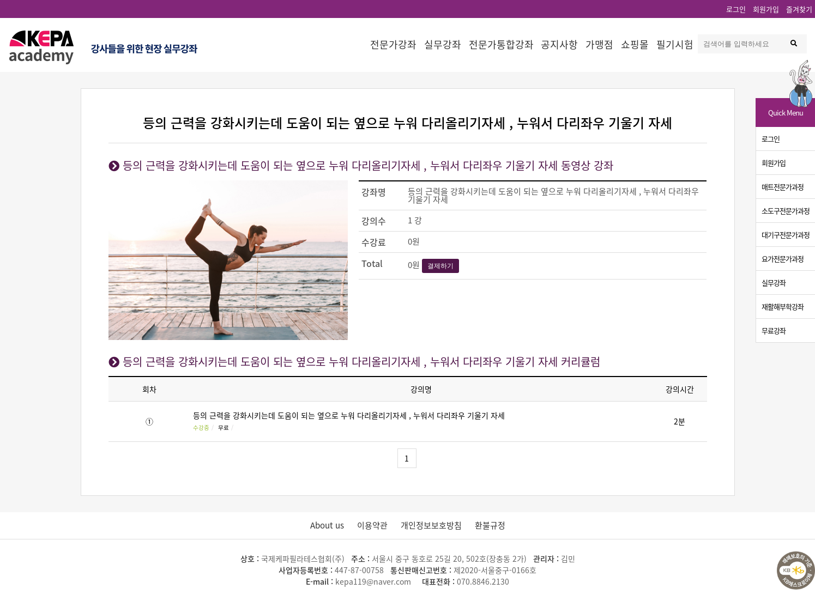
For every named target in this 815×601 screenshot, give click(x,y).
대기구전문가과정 (786, 234)
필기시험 (674, 44)
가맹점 (599, 44)
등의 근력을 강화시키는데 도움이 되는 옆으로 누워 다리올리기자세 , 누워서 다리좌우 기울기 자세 (349, 415)
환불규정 (490, 525)
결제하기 (440, 266)
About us (327, 525)
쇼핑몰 (635, 44)
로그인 (736, 9)
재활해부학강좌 (783, 306)
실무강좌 (442, 44)
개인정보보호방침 (431, 525)
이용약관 (372, 525)
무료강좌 (774, 330)
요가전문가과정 (783, 258)
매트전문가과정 (783, 186)
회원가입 (766, 9)
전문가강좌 (393, 44)
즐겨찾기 (799, 9)
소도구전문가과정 (786, 210)
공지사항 (559, 44)
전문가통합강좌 (501, 44)
